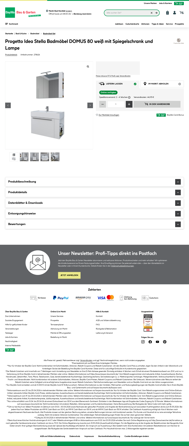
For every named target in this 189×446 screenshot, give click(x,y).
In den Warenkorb (157, 104)
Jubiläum (119, 24)
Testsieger (9, 333)
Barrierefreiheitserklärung (109, 436)
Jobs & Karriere (165, 3)
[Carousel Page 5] (56, 157)
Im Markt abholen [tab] (163, 84)
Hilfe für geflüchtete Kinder (16, 325)
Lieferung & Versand (104, 333)
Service (169, 24)
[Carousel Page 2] (25, 157)
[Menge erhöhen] (129, 104)
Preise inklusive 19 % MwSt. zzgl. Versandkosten (113, 76)
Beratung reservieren (81, 14)
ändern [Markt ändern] (69, 11)
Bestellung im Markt (59, 337)
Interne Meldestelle (13, 345)
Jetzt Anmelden (69, 275)
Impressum (89, 436)
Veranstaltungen (12, 329)
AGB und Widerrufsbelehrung (108, 320)
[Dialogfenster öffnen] (129, 97)
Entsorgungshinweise (94, 214)
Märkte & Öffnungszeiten (61, 333)
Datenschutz (75, 436)
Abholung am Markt (59, 329)
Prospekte (179, 24)
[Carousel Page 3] (35, 157)
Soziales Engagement (14, 320)
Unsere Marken (150, 3)
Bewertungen (94, 224)
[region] (49, 111)
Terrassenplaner (57, 325)
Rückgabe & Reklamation (106, 329)
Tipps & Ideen (158, 24)
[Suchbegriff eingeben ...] (132, 13)
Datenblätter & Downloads (94, 203)
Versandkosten (86, 360)
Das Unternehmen (12, 316)
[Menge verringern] (102, 104)
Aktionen (145, 24)
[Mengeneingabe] (115, 104)
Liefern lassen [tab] (119, 84)
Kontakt (99, 316)
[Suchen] (156, 13)
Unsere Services (57, 316)
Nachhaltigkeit (11, 341)
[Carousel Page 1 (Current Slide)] (14, 157)
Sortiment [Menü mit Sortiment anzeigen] (11, 24)
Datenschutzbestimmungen (122, 266)
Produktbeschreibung (94, 182)
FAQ (98, 325)
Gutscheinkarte (132, 24)
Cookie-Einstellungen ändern (137, 436)
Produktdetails (11, 55)
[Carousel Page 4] (45, 157)
